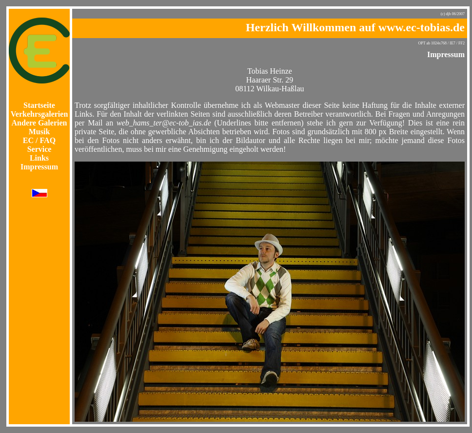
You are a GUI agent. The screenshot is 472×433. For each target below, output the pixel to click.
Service (39, 149)
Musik (39, 131)
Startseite (39, 105)
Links (39, 158)
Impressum (39, 167)
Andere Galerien (39, 123)
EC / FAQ (39, 140)
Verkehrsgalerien (39, 114)
